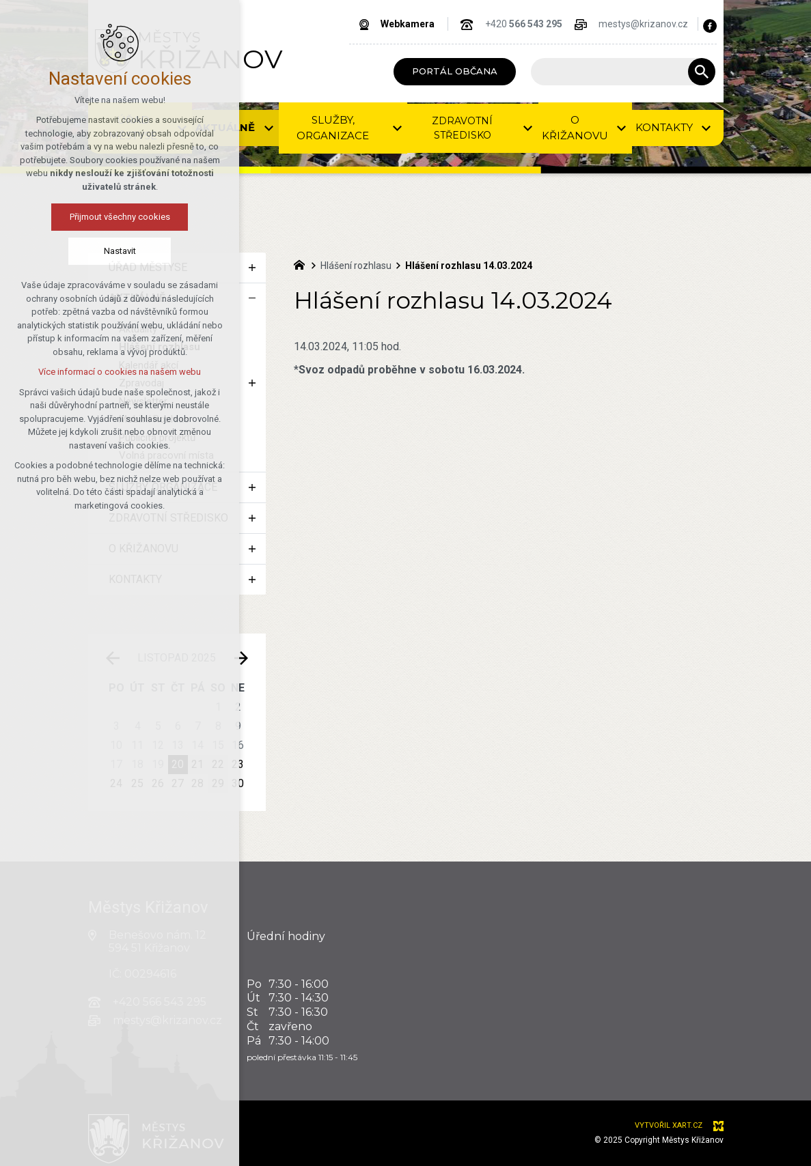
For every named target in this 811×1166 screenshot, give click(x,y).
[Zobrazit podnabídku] (252, 268)
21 (197, 764)
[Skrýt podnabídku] (252, 298)
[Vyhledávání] (701, 71)
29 (218, 783)
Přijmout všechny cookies (73, 217)
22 (218, 764)
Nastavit (73, 251)
